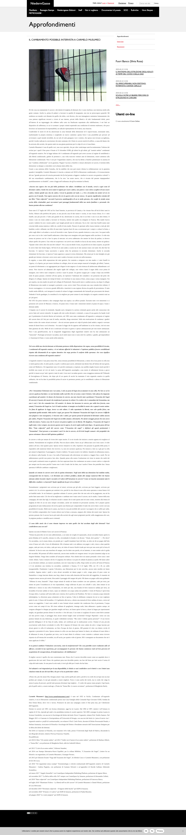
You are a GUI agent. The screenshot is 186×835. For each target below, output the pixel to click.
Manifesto (33, 11)
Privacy (130, 3)
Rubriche (134, 11)
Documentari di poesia (111, 11)
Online (135, 121)
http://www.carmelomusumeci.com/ (57, 696)
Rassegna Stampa (47, 11)
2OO (125, 11)
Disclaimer (122, 3)
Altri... (118, 105)
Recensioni (120, 47)
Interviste (120, 42)
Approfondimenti (123, 37)
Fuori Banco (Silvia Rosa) (129, 61)
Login (104, 3)
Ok (146, 831)
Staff (80, 11)
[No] (182, 831)
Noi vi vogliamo (91, 11)
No (152, 831)
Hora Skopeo (147, 11)
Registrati (111, 3)
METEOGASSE (35, 14)
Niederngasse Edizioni (66, 11)
